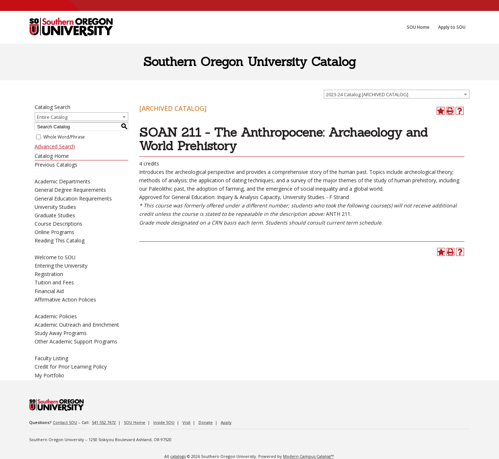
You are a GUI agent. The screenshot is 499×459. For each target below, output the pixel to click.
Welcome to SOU (55, 257)
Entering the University (61, 265)
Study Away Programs (61, 333)
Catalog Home (52, 155)
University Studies (55, 206)
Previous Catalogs (56, 164)
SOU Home (134, 422)
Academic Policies (56, 316)
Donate (206, 422)
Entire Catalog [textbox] (52, 117)
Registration (49, 274)
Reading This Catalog (60, 240)
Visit (186, 422)
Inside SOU (163, 422)
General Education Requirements (73, 198)
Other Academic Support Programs (76, 341)
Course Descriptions (58, 223)
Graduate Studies (55, 215)
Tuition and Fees (54, 282)
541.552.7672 (104, 422)
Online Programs (54, 232)
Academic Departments (62, 181)
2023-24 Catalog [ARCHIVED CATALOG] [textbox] (367, 94)
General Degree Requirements (70, 189)
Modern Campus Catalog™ (308, 456)
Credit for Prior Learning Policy (71, 366)
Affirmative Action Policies (65, 299)
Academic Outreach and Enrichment (77, 324)
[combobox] (396, 94)
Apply (226, 422)
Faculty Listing (51, 358)
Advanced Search (55, 146)
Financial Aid (49, 291)
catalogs (178, 456)
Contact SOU (65, 422)
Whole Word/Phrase (64, 137)
